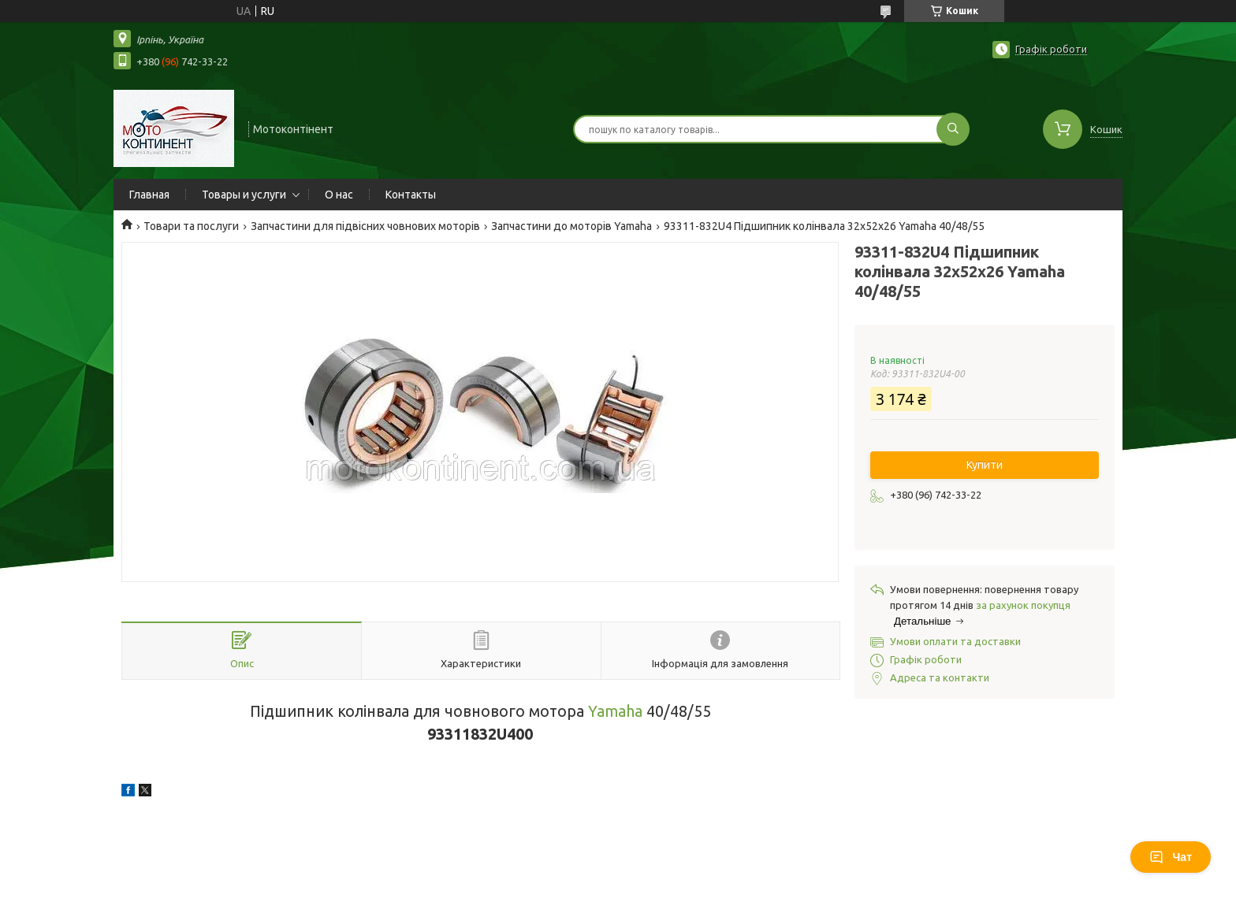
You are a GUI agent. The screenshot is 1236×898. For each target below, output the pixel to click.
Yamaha (615, 711)
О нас (339, 194)
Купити (984, 464)
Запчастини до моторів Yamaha (571, 226)
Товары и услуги (244, 194)
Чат (1170, 857)
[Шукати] (953, 129)
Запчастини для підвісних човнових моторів (365, 226)
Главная (149, 194)
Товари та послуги (191, 226)
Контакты (410, 194)
